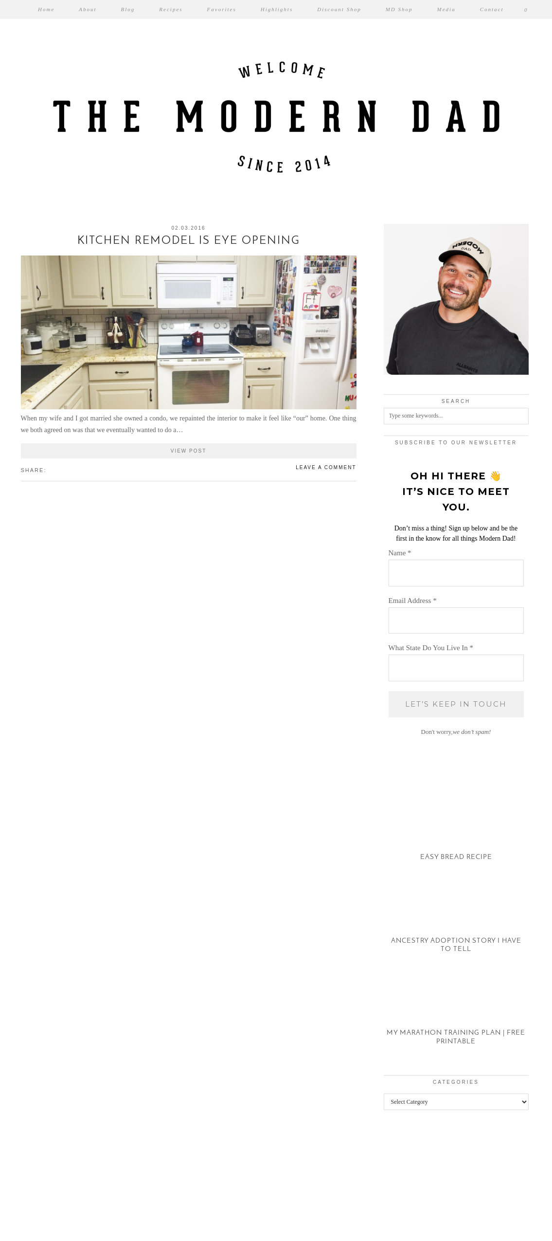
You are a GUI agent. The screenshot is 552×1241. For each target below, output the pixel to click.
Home (46, 9)
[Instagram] (34, 1175)
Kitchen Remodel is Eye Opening (188, 241)
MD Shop (399, 9)
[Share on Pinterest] (61, 469)
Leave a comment (326, 467)
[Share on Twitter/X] (56, 469)
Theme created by (489, 1220)
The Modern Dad (74, 1220)
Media (446, 9)
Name (400, 553)
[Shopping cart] (526, 9)
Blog (128, 9)
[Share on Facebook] (51, 469)
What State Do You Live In (431, 648)
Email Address (413, 600)
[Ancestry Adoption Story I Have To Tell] (456, 922)
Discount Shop (339, 9)
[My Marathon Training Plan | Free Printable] (456, 1014)
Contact (492, 9)
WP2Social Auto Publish (241, 1236)
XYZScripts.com (318, 1236)
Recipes (170, 9)
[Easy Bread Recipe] (456, 829)
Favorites (221, 9)
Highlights (277, 9)
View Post (189, 451)
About (87, 9)
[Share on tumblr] (66, 469)
